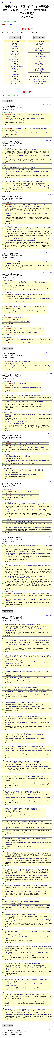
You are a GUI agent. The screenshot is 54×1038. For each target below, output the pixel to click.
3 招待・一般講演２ (14, 60)
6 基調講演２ (39, 43)
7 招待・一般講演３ (39, 50)
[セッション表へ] (47, 104)
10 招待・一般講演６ (39, 70)
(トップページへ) (6, 2)
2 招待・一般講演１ (14, 53)
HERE (10, 24)
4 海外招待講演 (14, 75)
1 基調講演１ (15, 46)
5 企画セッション (15, 81)
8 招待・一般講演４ (39, 56)
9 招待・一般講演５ (39, 63)
